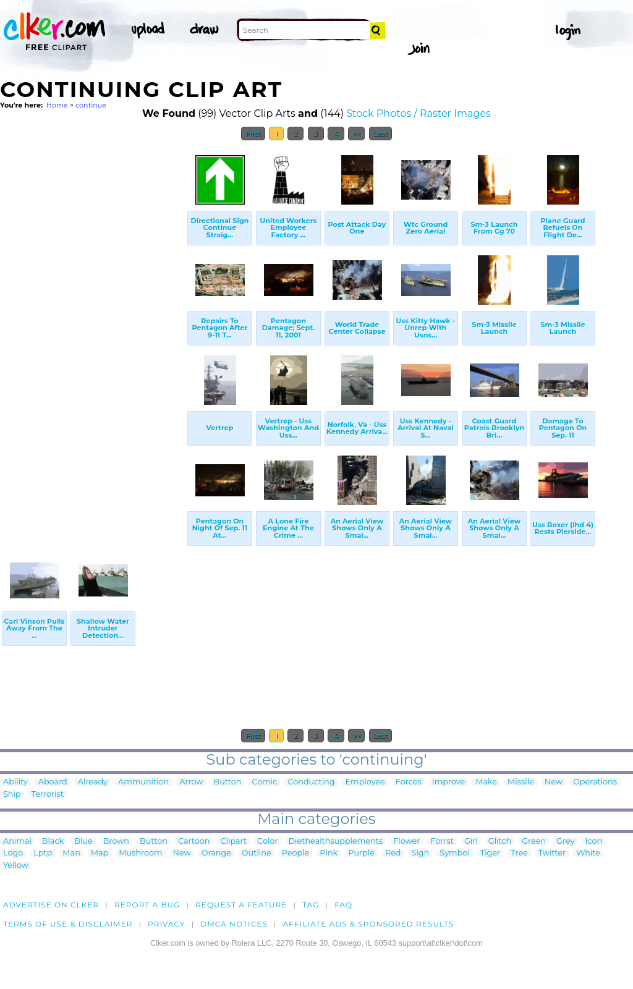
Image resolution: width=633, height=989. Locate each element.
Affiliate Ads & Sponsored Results (368, 923)
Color (267, 842)
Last (380, 133)
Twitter (552, 853)
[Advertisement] (92, 332)
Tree (519, 853)
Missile (521, 782)
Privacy (166, 923)
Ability (15, 782)
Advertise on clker (51, 904)
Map (99, 853)
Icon (594, 842)
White (588, 853)
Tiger (490, 853)
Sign (421, 853)
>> (356, 133)
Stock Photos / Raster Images (418, 113)
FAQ (343, 904)
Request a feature (241, 904)
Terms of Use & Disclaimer (68, 923)
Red (393, 853)
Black (53, 842)
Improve (448, 782)
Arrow (191, 782)
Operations (595, 782)
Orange (216, 853)
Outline (256, 853)
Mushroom (140, 853)
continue (90, 105)
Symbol (455, 853)
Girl (471, 842)
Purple (361, 853)
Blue (83, 842)
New (554, 782)
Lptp (42, 853)
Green (534, 842)
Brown (116, 842)
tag (310, 904)
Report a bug (147, 904)
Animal (17, 842)
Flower (406, 842)
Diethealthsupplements (336, 842)
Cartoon (194, 842)
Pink (329, 853)
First (253, 133)
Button (228, 782)
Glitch (499, 842)
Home (57, 105)
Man (71, 853)
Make (486, 782)
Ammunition (143, 782)
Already (93, 782)
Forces (409, 782)
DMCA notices (234, 923)
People (296, 853)
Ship (12, 795)
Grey (565, 842)
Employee (365, 782)
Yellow (15, 866)
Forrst (441, 842)
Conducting (310, 782)
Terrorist (48, 795)
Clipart (233, 842)
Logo (13, 853)
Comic (264, 782)
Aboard (52, 782)
